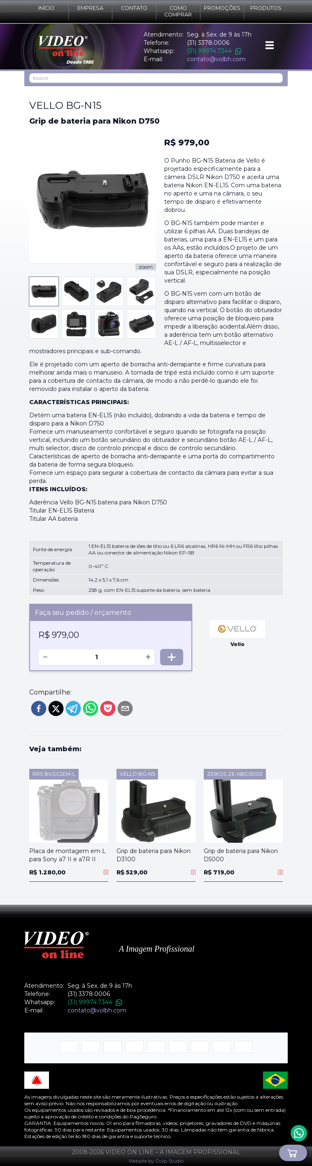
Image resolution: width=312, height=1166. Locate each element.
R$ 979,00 (187, 142)
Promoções (222, 8)
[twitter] (56, 708)
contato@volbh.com (216, 59)
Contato (134, 8)
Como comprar (178, 11)
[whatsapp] (90, 708)
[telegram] (73, 708)
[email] (125, 708)
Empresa (90, 8)
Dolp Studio (170, 1161)
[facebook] (39, 708)
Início (46, 8)
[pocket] (108, 708)
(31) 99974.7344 (214, 51)
